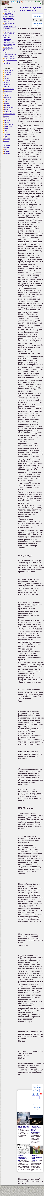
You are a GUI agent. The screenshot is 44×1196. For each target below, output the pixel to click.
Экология (6, 151)
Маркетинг (6, 103)
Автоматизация (8, 70)
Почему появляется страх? (9, 23)
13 (37, 1101)
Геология (6, 87)
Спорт (5, 137)
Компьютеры (7, 97)
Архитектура (7, 72)
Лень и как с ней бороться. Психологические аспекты (8, 50)
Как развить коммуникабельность (9, 10)
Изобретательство (8, 89)
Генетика (6, 82)
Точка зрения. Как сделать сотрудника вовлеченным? (9, 44)
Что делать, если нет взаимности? (23, 1127)
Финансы (6, 147)
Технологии (6, 139)
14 (33, 1104)
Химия (5, 149)
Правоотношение (8, 124)
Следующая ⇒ (37, 24)
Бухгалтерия (7, 80)
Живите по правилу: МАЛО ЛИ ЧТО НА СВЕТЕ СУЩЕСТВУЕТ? (36, 1129)
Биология (6, 78)
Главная (30, 1)
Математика (7, 105)
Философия (6, 145)
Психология (6, 128)
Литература (6, 99)
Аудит (5, 76)
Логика (5, 101)
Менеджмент (7, 112)
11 (41, 1097)
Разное (5, 130)
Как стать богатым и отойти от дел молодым (9, 28)
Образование (7, 118)
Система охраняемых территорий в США (22, 1158)
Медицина (6, 109)
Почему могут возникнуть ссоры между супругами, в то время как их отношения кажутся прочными (9, 17)
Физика (5, 143)
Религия (5, 132)
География (6, 84)
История (5, 95)
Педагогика (6, 120)
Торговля (6, 141)
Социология (6, 134)
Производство (7, 126)
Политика (6, 122)
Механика (6, 116)
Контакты (37, 1)
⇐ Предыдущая (37, 15)
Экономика (6, 153)
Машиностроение (8, 107)
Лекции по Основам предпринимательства (10, 59)
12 (33, 1101)
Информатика (7, 91)
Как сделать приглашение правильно (7, 38)
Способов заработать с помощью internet (9, 55)
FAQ (40, 3)
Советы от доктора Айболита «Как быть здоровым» (9, 33)
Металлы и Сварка (9, 114)
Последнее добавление (6, 62)
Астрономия (7, 74)
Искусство (6, 93)
